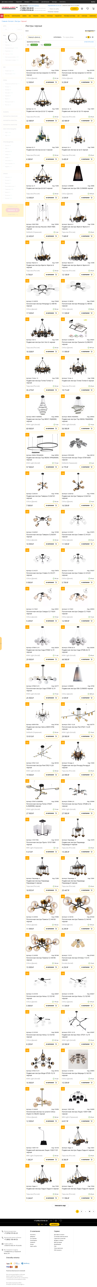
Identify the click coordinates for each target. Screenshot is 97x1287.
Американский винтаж (12, 83)
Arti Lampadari (10, 163)
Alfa (7, 148)
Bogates (8, 166)
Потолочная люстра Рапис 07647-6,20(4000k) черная (39, 805)
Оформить (54, 1224)
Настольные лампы (12, 57)
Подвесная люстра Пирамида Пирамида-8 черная (73, 882)
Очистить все (89, 42)
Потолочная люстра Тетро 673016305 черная (76, 459)
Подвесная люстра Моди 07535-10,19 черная (40, 1074)
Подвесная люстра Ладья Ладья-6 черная (42, 1189)
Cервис (57, 1231)
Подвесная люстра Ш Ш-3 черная (39, 150)
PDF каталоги (57, 1250)
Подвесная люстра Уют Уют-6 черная (40, 342)
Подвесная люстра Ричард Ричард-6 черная (76, 766)
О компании (35, 1231)
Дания (7, 192)
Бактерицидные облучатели (13, 39)
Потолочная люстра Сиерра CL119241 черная (40, 612)
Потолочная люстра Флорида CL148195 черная (41, 305)
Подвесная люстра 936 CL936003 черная (77, 688)
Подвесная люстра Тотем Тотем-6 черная (78, 381)
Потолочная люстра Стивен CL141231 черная (76, 574)
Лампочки (9, 51)
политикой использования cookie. (16, 1279)
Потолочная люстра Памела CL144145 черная (76, 920)
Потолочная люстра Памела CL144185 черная (41, 959)
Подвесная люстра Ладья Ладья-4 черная (78, 1150)
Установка (35, 2)
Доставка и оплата (7, 2)
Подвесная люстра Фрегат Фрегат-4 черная (75, 228)
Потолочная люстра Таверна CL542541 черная (41, 535)
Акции (32, 1244)
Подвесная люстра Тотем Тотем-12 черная (39, 382)
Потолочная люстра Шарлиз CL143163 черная (41, 74)
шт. (41, 1224)
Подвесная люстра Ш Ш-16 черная (75, 111)
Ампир (8, 86)
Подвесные (9, 70)
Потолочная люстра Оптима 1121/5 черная (75, 959)
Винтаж (8, 105)
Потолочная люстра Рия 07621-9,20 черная (40, 766)
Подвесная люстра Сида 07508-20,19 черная (76, 651)
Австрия (8, 177)
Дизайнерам (45, 2)
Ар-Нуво (8, 89)
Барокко (8, 96)
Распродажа (33, 1240)
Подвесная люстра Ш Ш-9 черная (39, 188)
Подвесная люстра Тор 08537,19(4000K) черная (41, 420)
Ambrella (8, 151)
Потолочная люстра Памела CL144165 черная (41, 920)
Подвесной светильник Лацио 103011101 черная (42, 1151)
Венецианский (10, 102)
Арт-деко (9, 92)
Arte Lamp (9, 160)
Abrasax (8, 145)
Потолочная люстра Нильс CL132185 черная (76, 997)
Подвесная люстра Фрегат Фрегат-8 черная (75, 266)
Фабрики (32, 1236)
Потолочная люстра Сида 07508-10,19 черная (40, 689)
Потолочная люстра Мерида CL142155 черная (76, 1074)
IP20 (8, 132)
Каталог (2, 16)
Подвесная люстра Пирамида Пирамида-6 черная (37, 882)
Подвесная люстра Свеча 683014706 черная (40, 728)
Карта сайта (33, 1246)
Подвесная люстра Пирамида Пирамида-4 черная (73, 843)
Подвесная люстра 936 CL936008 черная (77, 188)
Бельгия (8, 183)
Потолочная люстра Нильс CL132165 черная (40, 1036)
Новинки (32, 1242)
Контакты (63, 2)
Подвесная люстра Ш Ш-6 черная (75, 150)
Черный (34, 45)
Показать (13, 210)
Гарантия (19, 2)
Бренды (54, 2)
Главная (4, 21)
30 (89, 1211)
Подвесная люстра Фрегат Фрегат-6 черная (40, 266)
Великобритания (10, 186)
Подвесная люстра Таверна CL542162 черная (76, 497)
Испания (8, 195)
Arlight (7, 157)
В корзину (51, 82)
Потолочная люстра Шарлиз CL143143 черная (77, 74)
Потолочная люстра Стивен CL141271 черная (40, 574)
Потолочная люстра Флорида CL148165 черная (77, 305)
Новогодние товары (12, 60)
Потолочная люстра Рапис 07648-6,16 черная (76, 805)
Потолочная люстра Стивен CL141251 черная (76, 535)
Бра (8, 42)
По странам (33, 1238)
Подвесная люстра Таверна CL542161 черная (40, 497)
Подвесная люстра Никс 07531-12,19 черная (76, 1036)
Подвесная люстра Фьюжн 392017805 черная (40, 228)
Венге (7, 99)
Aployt (8, 154)
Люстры (17, 21)
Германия (9, 189)
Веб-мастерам (58, 1242)
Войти (93, 2)
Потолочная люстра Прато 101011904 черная (40, 843)
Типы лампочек (58, 1248)
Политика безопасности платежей (15, 1271)
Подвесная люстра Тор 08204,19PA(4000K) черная (42, 459)
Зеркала (8, 45)
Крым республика (33, 6)
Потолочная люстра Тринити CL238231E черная (77, 343)
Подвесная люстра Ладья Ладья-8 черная (78, 1189)
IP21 (7, 135)
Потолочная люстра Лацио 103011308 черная (76, 1113)
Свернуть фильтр (34, 37)
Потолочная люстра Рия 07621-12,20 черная (76, 728)
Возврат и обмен (58, 1240)
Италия (8, 198)
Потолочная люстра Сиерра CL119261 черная (76, 612)
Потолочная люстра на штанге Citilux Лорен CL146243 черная (40, 1113)
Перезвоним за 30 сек (54, 5)
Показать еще (60, 1205)
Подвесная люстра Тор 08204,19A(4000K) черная (77, 420)
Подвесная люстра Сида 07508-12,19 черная (40, 651)
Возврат (27, 2)
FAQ (55, 1246)
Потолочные (10, 73)
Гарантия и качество (59, 1238)
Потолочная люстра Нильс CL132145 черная (40, 997)
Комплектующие (11, 48)
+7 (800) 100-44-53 (33, 8)
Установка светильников (61, 1236)
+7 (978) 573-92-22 (33, 10)
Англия (8, 180)
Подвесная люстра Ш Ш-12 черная (39, 111)
